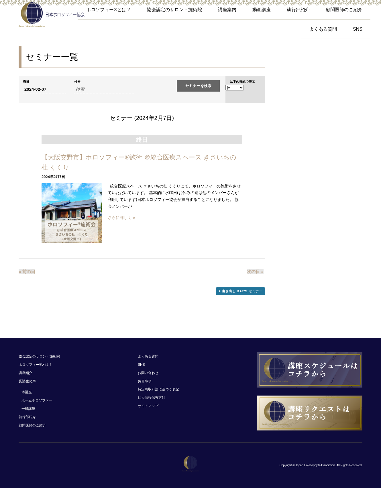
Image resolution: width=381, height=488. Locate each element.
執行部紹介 (298, 9)
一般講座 (28, 409)
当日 (26, 81)
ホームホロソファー (36, 400)
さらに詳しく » (121, 217)
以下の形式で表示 (242, 81)
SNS (357, 29)
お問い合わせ (148, 373)
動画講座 (261, 9)
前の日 (27, 271)
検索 (77, 81)
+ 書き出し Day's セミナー (240, 291)
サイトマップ (148, 406)
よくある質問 (323, 29)
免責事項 (145, 381)
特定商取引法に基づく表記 (158, 389)
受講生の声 (27, 381)
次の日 (255, 271)
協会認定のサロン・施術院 (174, 9)
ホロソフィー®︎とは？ (108, 9)
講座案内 (227, 9)
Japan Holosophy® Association (315, 465)
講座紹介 (25, 373)
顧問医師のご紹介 (344, 9)
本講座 (26, 392)
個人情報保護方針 (151, 398)
